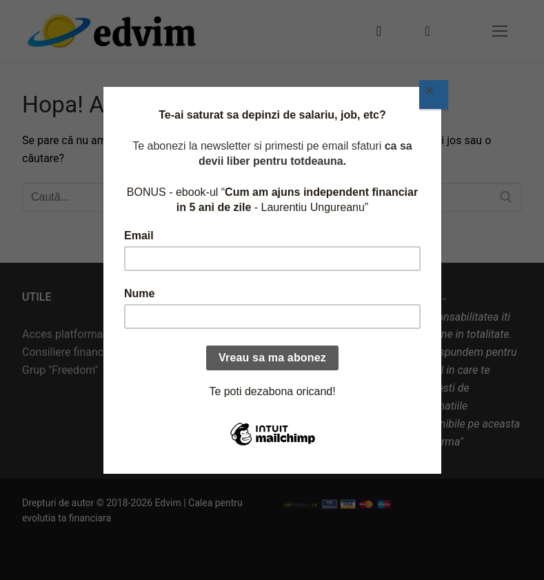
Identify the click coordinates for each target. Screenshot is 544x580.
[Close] (433, 94)
